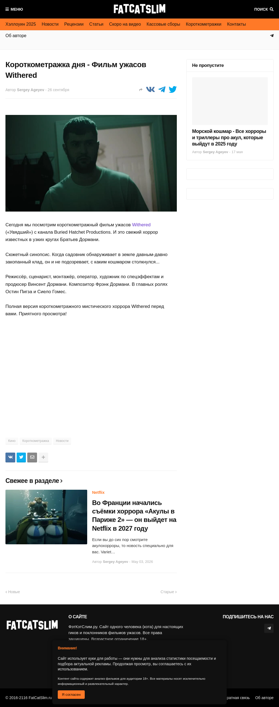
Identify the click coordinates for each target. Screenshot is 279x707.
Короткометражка (35, 441)
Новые (14, 592)
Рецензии (74, 24)
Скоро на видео (125, 24)
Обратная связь (236, 698)
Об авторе (264, 698)
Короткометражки (203, 24)
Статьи (96, 24)
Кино (12, 441)
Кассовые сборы (163, 24)
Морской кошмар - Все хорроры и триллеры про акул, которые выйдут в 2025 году (229, 138)
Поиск (261, 9)
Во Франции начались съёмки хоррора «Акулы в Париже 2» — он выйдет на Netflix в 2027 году (134, 515)
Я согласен (71, 695)
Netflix (98, 492)
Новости (50, 24)
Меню (17, 9)
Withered (141, 224)
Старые (167, 592)
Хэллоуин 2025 (20, 24)
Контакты (236, 24)
